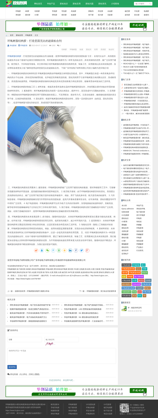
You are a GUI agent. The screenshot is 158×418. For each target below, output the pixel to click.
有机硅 (139, 222)
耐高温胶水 (55, 404)
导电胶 (54, 11)
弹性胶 (54, 15)
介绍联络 (115, 4)
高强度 (103, 49)
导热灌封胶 (126, 296)
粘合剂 (111, 49)
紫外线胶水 (126, 284)
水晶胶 (110, 11)
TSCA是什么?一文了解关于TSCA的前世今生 (140, 73)
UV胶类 (124, 222)
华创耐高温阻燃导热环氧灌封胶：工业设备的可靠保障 (86, 321)
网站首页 (38, 4)
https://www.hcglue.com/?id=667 (28, 279)
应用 (96, 49)
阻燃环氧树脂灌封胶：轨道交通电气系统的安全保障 (31, 309)
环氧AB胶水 (73, 414)
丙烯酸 (139, 225)
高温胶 (73, 11)
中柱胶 (136, 11)
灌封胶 (27, 15)
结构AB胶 (125, 212)
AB (144, 296)
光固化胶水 (126, 292)
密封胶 (64, 15)
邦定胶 (100, 11)
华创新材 (12, 45)
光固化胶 (125, 231)
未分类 (124, 205)
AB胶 (27, 11)
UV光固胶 (125, 215)
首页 (11, 35)
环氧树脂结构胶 (128, 288)
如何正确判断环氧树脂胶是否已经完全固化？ (140, 165)
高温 (134, 296)
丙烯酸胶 (139, 234)
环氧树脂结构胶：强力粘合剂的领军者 (101, 291)
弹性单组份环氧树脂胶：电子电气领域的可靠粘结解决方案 (88, 305)
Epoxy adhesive (128, 209)
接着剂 (146, 15)
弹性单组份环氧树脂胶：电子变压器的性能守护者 (30, 305)
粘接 (81, 49)
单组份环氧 (140, 209)
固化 (139, 296)
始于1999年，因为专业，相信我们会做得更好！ (24, 413)
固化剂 (88, 49)
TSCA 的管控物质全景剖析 (133, 70)
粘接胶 (73, 15)
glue (139, 292)
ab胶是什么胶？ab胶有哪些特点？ (136, 175)
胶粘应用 (77, 4)
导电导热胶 (55, 407)
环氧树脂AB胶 (134, 273)
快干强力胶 (108, 411)
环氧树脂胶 (126, 265)
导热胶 (64, 11)
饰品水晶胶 (108, 414)
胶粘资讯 (102, 4)
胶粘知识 (64, 4)
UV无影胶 (107, 404)
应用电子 (125, 254)
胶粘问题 (89, 4)
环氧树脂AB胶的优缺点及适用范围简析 (139, 104)
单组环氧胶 (72, 411)
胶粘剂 (144, 273)
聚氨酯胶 (125, 234)
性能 (134, 292)
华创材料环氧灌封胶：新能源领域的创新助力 (28, 321)
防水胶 (136, 15)
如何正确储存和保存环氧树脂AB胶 (137, 107)
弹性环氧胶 (55, 414)
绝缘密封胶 (55, 411)
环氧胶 (18, 11)
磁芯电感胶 (108, 407)
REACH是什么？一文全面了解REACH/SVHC (140, 64)
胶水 (143, 265)
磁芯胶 (127, 11)
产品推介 (139, 247)
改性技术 (125, 250)
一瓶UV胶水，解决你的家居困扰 (137, 114)
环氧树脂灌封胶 (128, 269)
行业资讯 (139, 250)
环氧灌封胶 (146, 284)
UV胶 (37, 15)
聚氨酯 (124, 225)
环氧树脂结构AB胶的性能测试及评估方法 (139, 147)
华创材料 (139, 288)
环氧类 (139, 218)
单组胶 (18, 15)
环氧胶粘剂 (90, 414)
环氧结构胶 (126, 280)
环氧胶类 (28, 35)
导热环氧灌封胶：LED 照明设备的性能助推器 (82, 309)
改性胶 (127, 15)
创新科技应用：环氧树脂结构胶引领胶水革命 (32, 291)
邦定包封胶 (90, 411)
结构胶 (37, 11)
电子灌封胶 (140, 212)
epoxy (138, 269)
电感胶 (146, 11)
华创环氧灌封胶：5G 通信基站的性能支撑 (81, 317)
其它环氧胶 (140, 215)
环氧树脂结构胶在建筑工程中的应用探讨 (138, 144)
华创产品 (51, 4)
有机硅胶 (139, 231)
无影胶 (110, 15)
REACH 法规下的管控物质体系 (135, 67)
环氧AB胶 (147, 292)
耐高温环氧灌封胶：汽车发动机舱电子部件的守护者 (31, 313)
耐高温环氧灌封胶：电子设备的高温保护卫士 (28, 317)
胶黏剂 (91, 11)
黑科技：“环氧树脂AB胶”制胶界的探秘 (138, 110)
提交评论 (12, 367)
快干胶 (91, 15)
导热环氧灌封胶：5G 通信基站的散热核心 (81, 313)
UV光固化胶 (90, 404)
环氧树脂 (73, 49)
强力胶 (100, 15)
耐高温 (141, 280)
